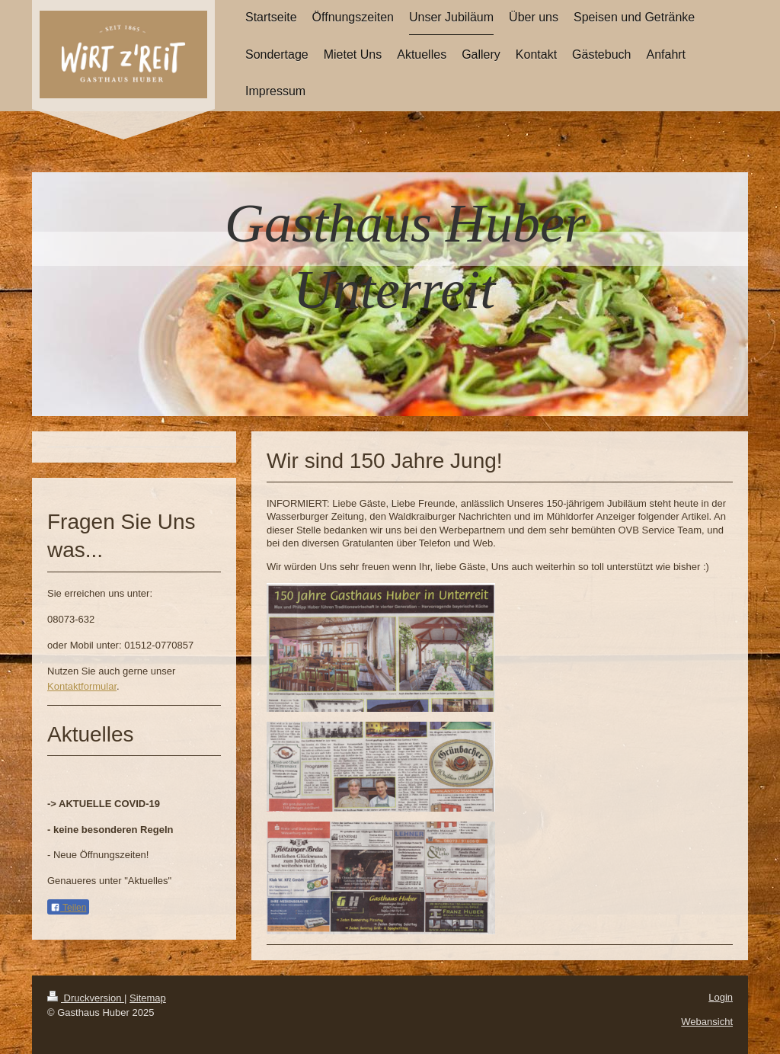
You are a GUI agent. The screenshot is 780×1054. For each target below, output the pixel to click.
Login (720, 997)
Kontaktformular (82, 686)
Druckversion (85, 998)
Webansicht (707, 1021)
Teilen (68, 907)
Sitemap (147, 998)
